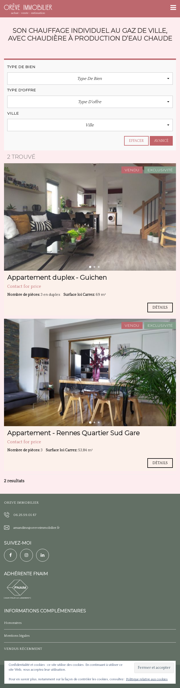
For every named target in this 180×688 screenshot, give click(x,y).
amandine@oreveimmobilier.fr (36, 528)
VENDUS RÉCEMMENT (23, 649)
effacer (136, 141)
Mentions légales (17, 636)
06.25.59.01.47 (24, 515)
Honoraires (13, 623)
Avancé (161, 141)
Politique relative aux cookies (147, 679)
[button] (90, 78)
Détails (160, 307)
